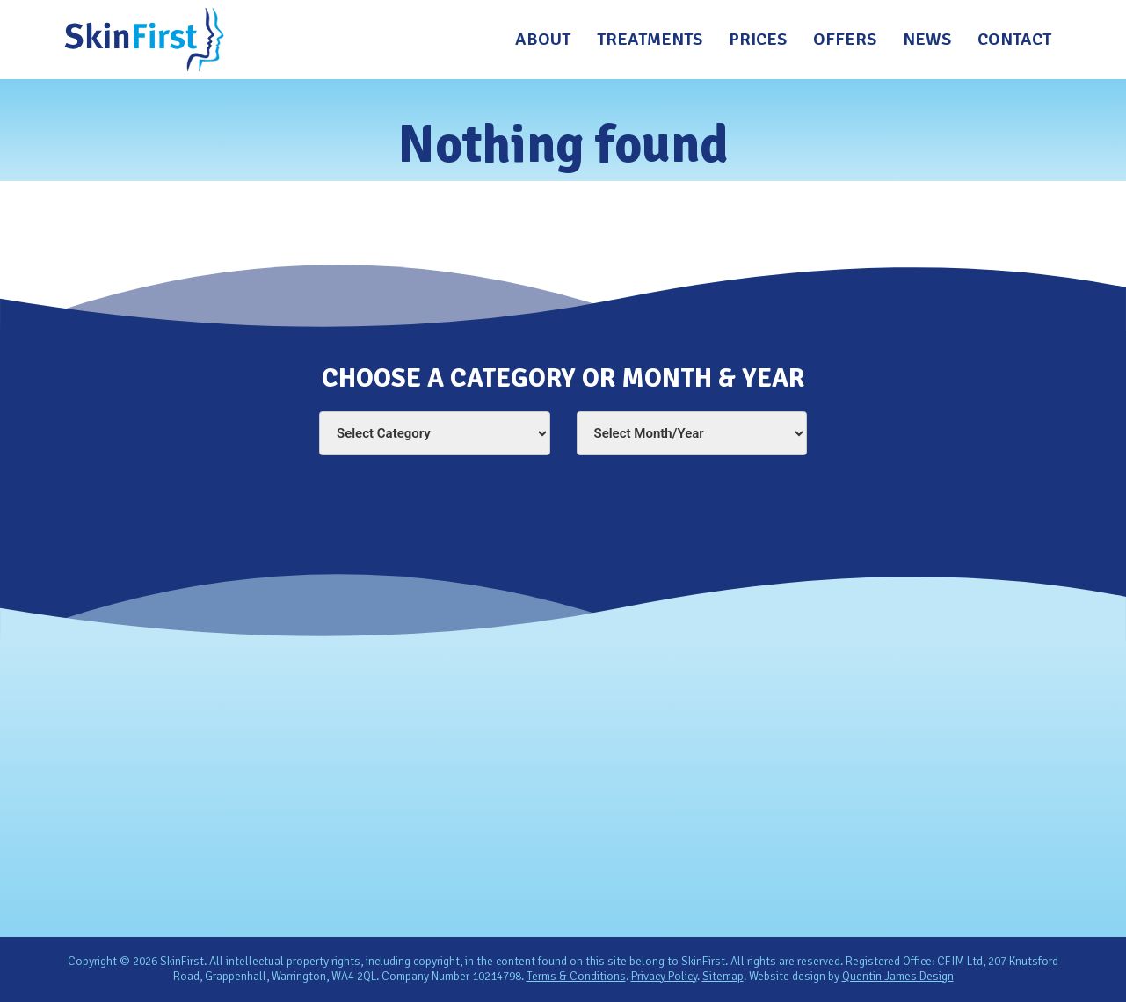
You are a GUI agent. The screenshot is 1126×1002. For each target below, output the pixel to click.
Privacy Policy (664, 976)
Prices (758, 39)
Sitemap (723, 976)
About (542, 39)
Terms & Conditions (576, 976)
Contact (1014, 39)
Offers (844, 39)
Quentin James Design (898, 976)
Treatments (649, 39)
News (927, 39)
